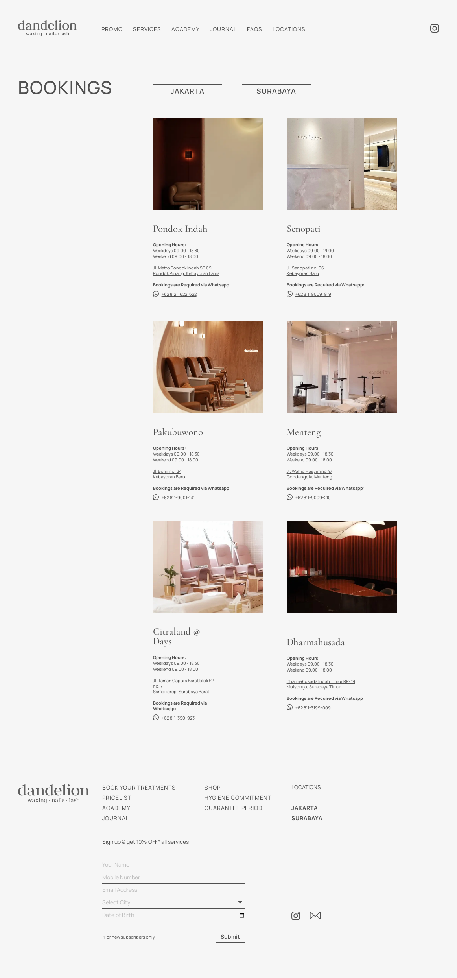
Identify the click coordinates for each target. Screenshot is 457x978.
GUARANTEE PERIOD (233, 808)
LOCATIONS (289, 29)
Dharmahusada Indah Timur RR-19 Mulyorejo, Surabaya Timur (321, 684)
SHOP (213, 787)
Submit (230, 936)
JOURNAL (223, 29)
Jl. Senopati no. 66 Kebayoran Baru (305, 270)
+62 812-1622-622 (179, 294)
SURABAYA (276, 91)
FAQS (254, 29)
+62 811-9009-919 (313, 294)
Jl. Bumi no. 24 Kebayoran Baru (169, 474)
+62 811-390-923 (178, 718)
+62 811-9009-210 (313, 497)
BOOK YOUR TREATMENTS (139, 787)
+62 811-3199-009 (313, 707)
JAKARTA (188, 91)
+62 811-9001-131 (178, 497)
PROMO (112, 29)
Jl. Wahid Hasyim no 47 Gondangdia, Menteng (309, 474)
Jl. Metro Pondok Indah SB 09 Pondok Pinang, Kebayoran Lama (186, 270)
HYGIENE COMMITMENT (238, 797)
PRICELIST (116, 797)
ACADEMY (185, 29)
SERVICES (147, 29)
